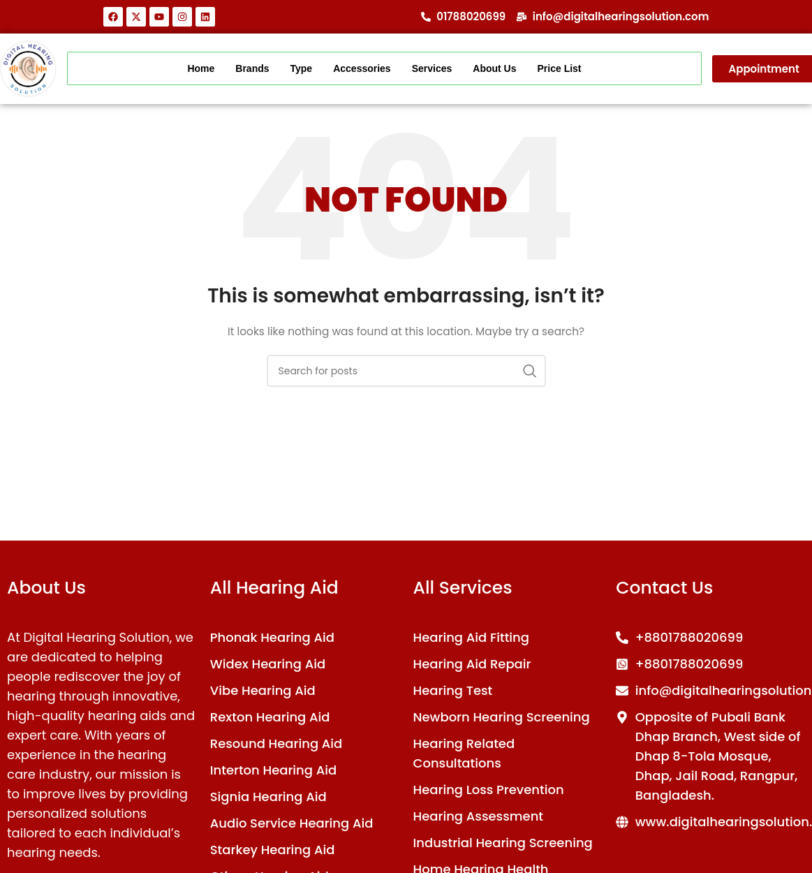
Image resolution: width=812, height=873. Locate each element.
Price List (560, 68)
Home (200, 68)
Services (432, 68)
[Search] (406, 371)
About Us (494, 68)
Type (301, 68)
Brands (252, 68)
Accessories (362, 68)
